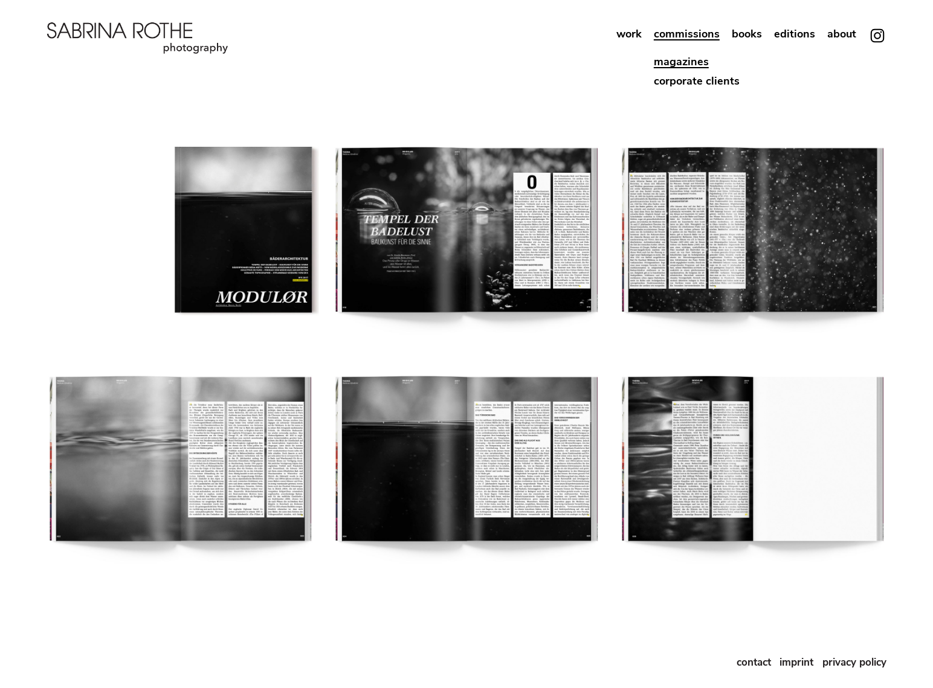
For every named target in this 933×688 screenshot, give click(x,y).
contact (754, 662)
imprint (798, 662)
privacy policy (854, 662)
